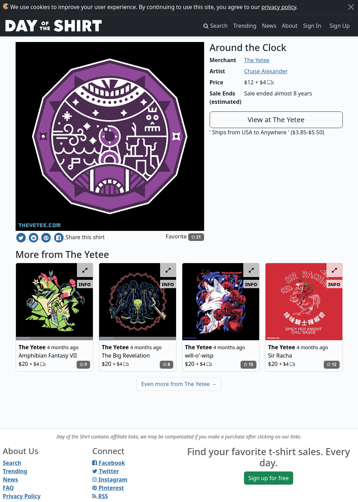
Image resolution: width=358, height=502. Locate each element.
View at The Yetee (276, 119)
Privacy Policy (22, 496)
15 (248, 364)
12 (332, 364)
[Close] (351, 7)
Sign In (312, 26)
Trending (244, 26)
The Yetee (257, 60)
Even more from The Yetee (179, 384)
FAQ (8, 488)
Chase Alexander (266, 71)
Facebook (108, 463)
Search (12, 463)
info (85, 284)
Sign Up (340, 26)
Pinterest (108, 488)
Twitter (105, 471)
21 (196, 237)
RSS (100, 496)
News (269, 26)
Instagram (109, 479)
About (289, 26)
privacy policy (278, 7)
